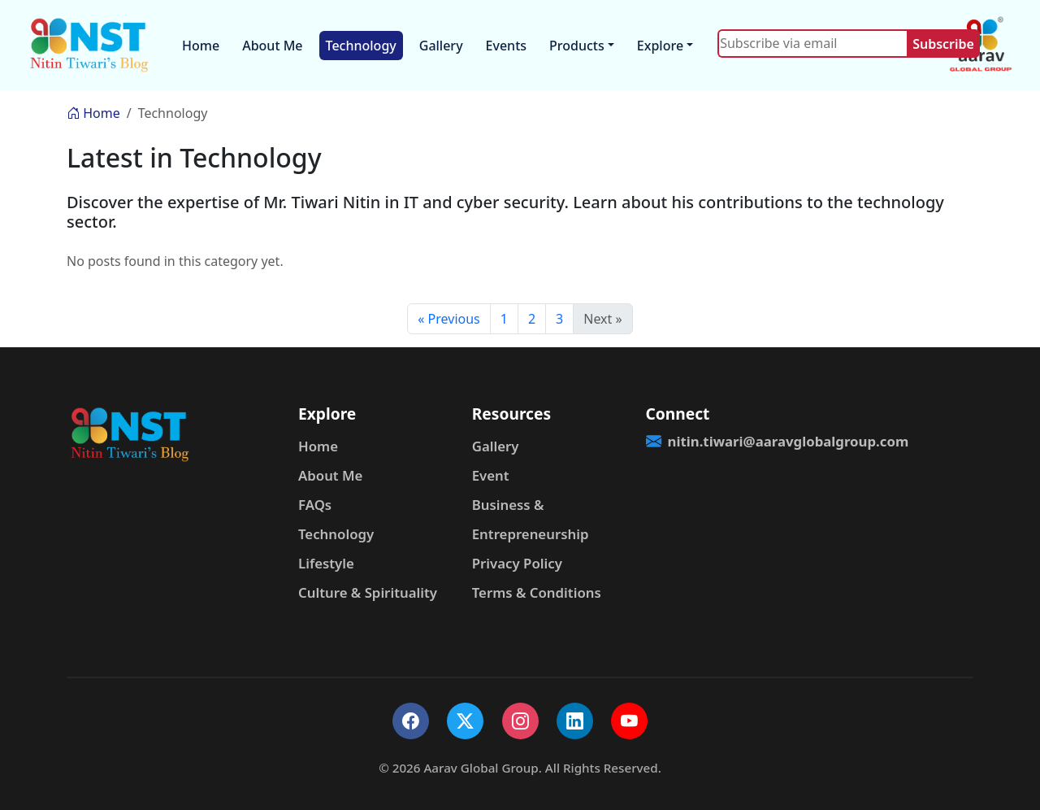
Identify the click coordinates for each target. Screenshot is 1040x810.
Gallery (441, 45)
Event (490, 475)
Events (506, 45)
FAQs (315, 504)
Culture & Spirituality (367, 592)
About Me (272, 45)
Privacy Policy (517, 563)
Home (200, 45)
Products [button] (576, 45)
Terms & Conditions (536, 592)
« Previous (448, 319)
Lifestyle (326, 563)
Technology (361, 45)
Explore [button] (660, 45)
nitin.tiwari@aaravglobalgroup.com (723, 441)
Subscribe (943, 44)
